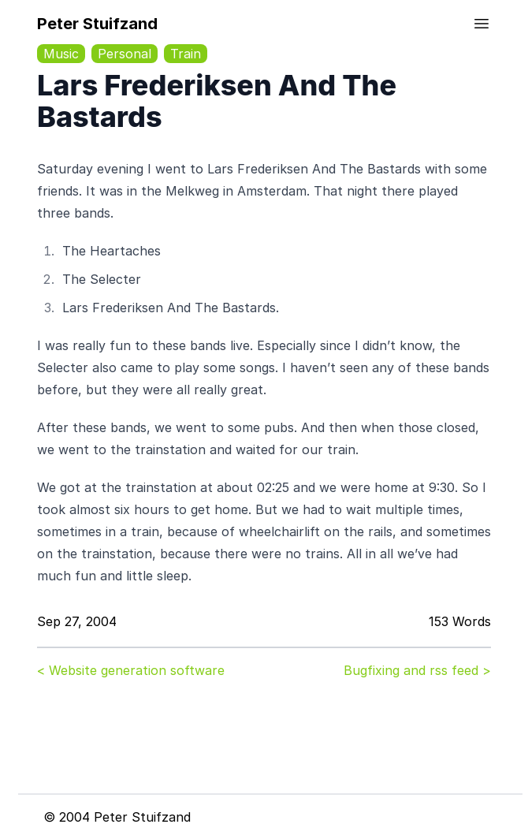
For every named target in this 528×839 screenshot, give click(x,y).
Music (61, 54)
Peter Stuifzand (97, 23)
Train (185, 54)
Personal (124, 54)
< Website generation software (131, 670)
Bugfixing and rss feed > (417, 670)
